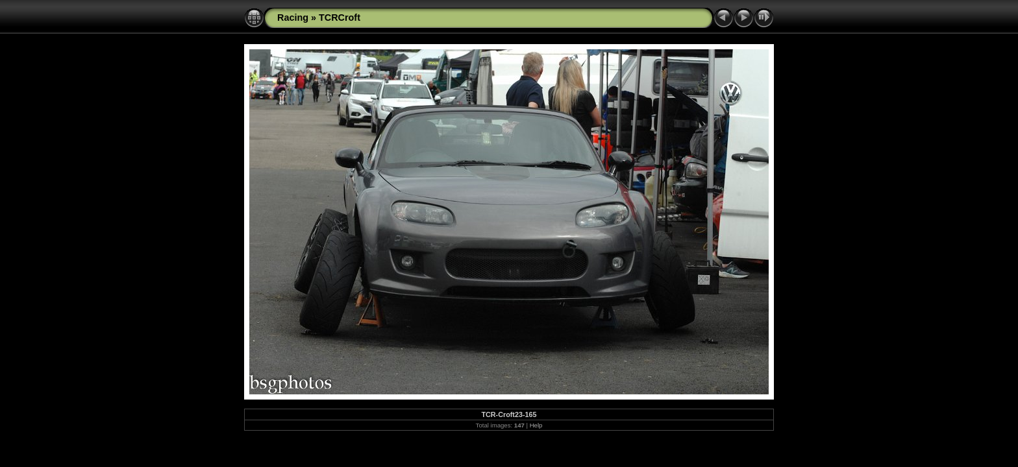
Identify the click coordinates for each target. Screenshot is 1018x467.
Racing (292, 17)
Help (536, 425)
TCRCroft (339, 17)
